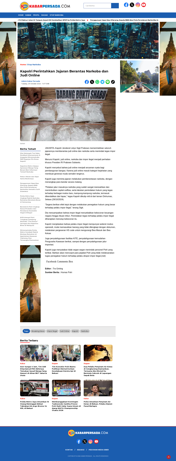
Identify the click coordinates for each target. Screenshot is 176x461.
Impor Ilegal (52, 331)
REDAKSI (80, 450)
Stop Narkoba (56, 15)
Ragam (44, 15)
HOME (20, 15)
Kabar (28, 15)
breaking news (38, 331)
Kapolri (75, 331)
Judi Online (64, 331)
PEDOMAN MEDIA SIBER (99, 450)
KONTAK (69, 450)
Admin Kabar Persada (30, 81)
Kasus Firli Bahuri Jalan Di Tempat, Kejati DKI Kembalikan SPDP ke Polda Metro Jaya (50, 20)
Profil (36, 15)
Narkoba (84, 331)
